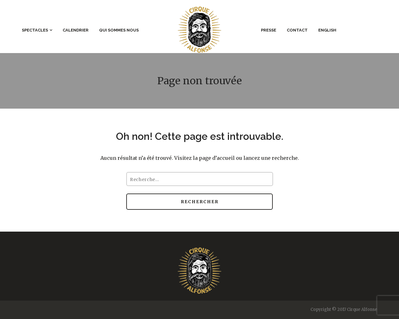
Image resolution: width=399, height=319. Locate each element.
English (327, 30)
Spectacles (35, 30)
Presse (268, 30)
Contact (297, 30)
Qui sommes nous (119, 30)
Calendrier (76, 30)
